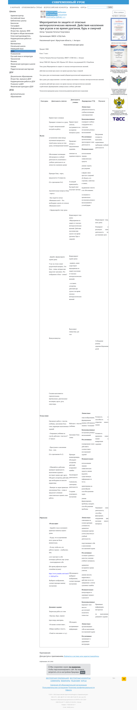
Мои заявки (119, 12)
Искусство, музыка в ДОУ (21, 79)
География (15, 26)
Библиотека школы (18, 21)
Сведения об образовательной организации (68, 685)
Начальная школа (18, 46)
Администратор (17, 15)
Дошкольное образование (21, 76)
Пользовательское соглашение (55, 687)
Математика (16, 43)
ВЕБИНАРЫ (74, 7)
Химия (13, 66)
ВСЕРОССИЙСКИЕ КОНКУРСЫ (56, 7)
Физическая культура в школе (23, 64)
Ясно (82, 672)
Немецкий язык (17, 49)
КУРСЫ (83, 7)
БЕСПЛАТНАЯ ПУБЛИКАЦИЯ (57, 678)
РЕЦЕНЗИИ (75, 681)
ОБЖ (12, 51)
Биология (14, 23)
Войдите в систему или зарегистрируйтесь (81, 656)
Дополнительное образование (18, 95)
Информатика (16, 28)
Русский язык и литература (22, 56)
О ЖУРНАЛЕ (15, 7)
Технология (15, 59)
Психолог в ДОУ (17, 84)
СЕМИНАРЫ (55, 681)
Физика (14, 61)
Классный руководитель (20, 36)
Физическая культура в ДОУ (22, 86)
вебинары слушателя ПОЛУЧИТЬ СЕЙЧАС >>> (56, 14)
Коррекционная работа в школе (21, 39)
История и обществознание (22, 33)
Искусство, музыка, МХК (20, 31)
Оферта (68, 690)
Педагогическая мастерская (22, 69)
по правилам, (75, 667)
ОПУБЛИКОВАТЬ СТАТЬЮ (32, 7)
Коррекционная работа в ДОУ (23, 81)
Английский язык (18, 18)
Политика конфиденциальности (81, 687)
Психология (15, 54)
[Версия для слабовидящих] (124, 679)
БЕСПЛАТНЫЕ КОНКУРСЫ (80, 678)
